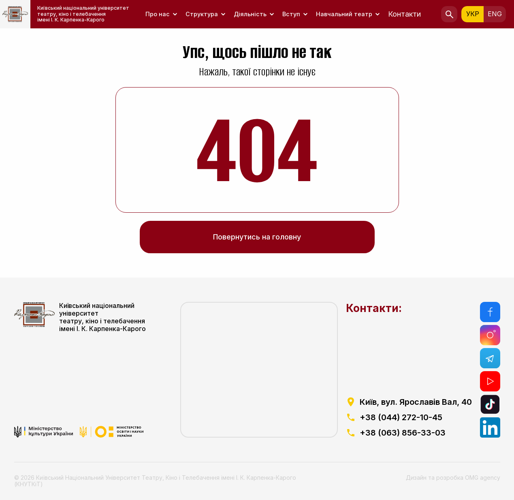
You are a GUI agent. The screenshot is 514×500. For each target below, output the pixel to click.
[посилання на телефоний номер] (409, 417)
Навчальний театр (344, 14)
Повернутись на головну (257, 237)
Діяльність (250, 14)
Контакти (404, 14)
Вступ (291, 14)
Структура (202, 14)
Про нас (157, 14)
